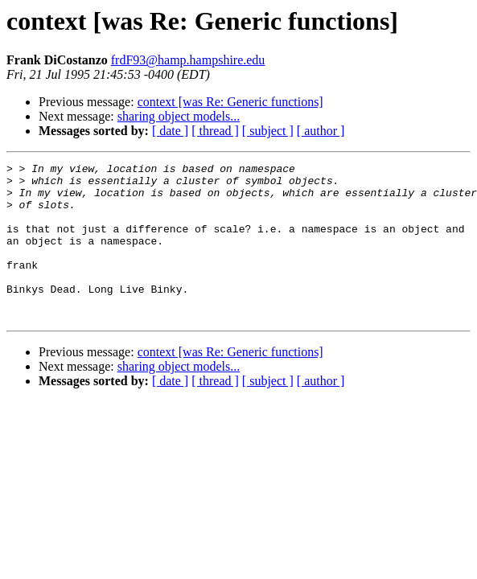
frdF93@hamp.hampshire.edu (188, 60)
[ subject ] (268, 131)
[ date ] (170, 131)
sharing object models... (178, 116)
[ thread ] (215, 131)
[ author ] (321, 131)
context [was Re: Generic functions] (230, 102)
